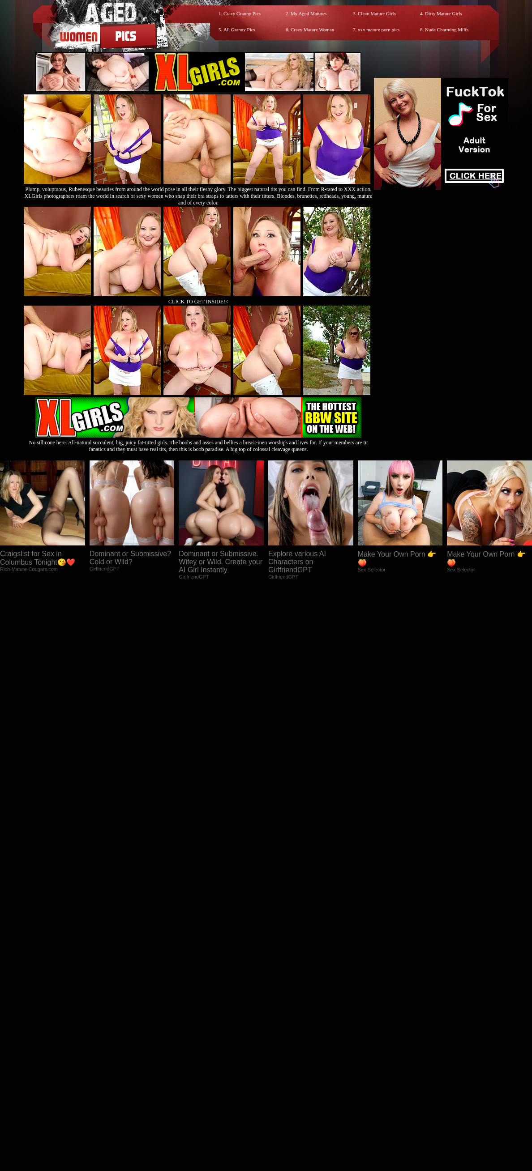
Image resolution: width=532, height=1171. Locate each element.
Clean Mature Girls (377, 13)
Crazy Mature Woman (312, 29)
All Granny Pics (239, 29)
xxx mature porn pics (378, 29)
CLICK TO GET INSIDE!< (198, 301)
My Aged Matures (308, 13)
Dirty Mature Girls (443, 13)
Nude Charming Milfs (446, 29)
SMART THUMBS (282, 1090)
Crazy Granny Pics (242, 13)
